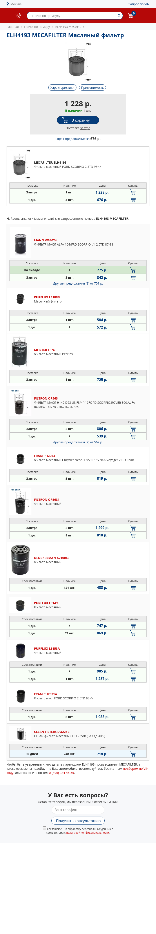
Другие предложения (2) (78, 442)
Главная (13, 27)
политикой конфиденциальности (87, 833)
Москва (16, 4)
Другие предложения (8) (78, 283)
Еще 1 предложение (78, 139)
